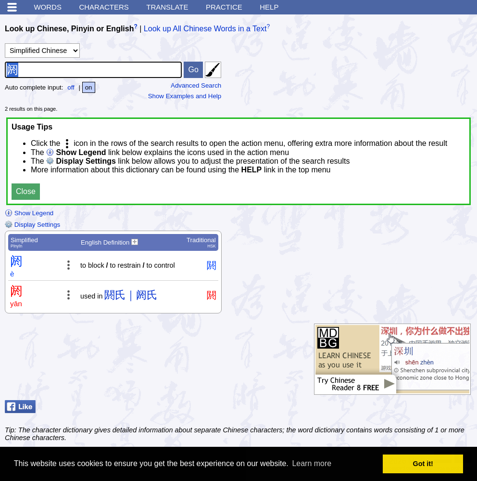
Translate (167, 7)
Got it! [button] (423, 464)
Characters (103, 7)
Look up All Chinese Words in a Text (205, 29)
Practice (224, 7)
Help (269, 7)
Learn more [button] (311, 463)
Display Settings (32, 224)
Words (48, 7)
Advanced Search (196, 85)
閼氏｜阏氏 (130, 295)
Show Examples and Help (185, 96)
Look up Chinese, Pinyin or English (69, 29)
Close (26, 191)
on (88, 87)
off (71, 87)
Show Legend (29, 213)
